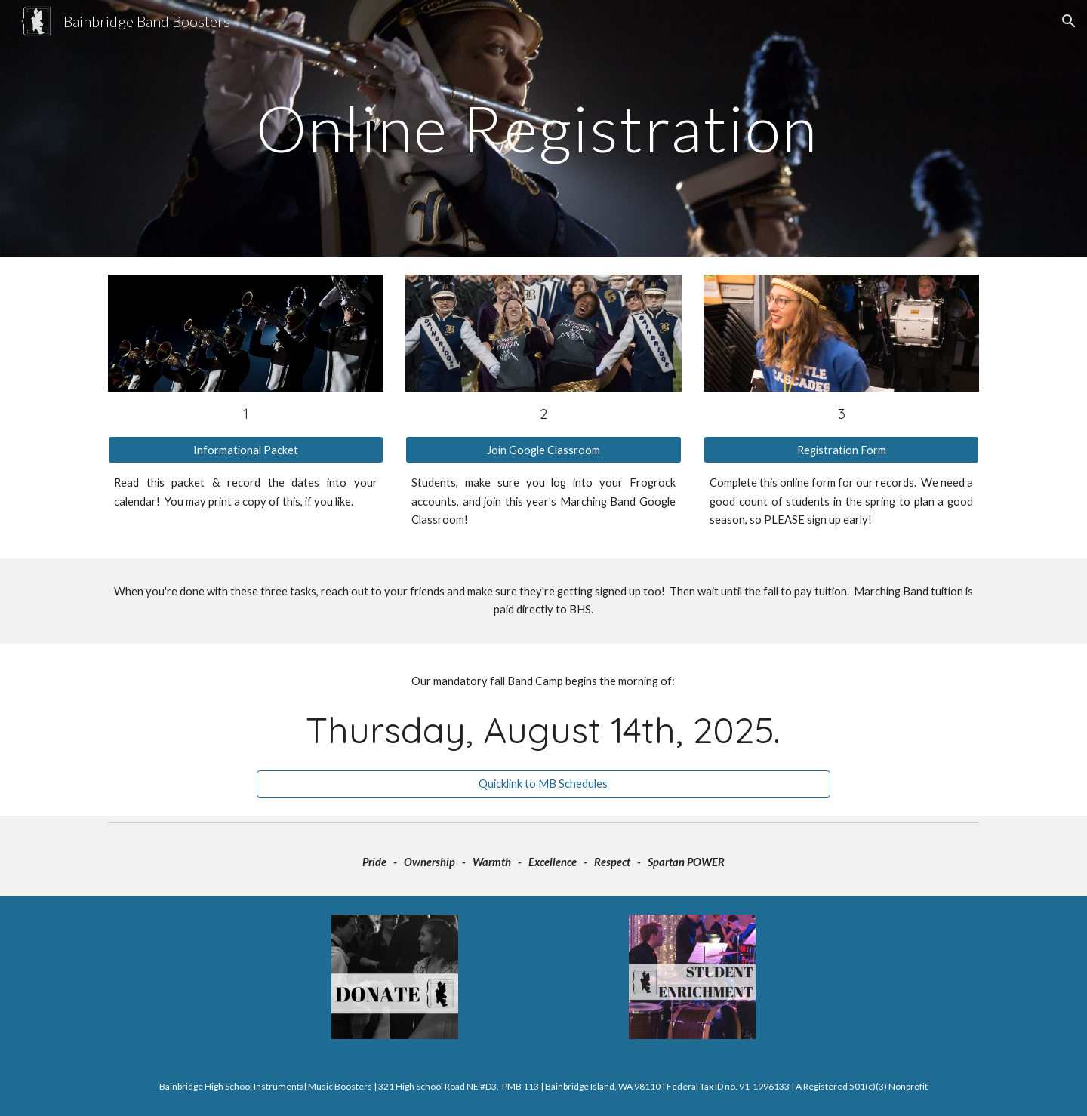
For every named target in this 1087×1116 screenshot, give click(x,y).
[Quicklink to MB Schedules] (543, 784)
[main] (543, 128)
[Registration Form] (841, 449)
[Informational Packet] (246, 449)
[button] (1069, 21)
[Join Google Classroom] (543, 449)
